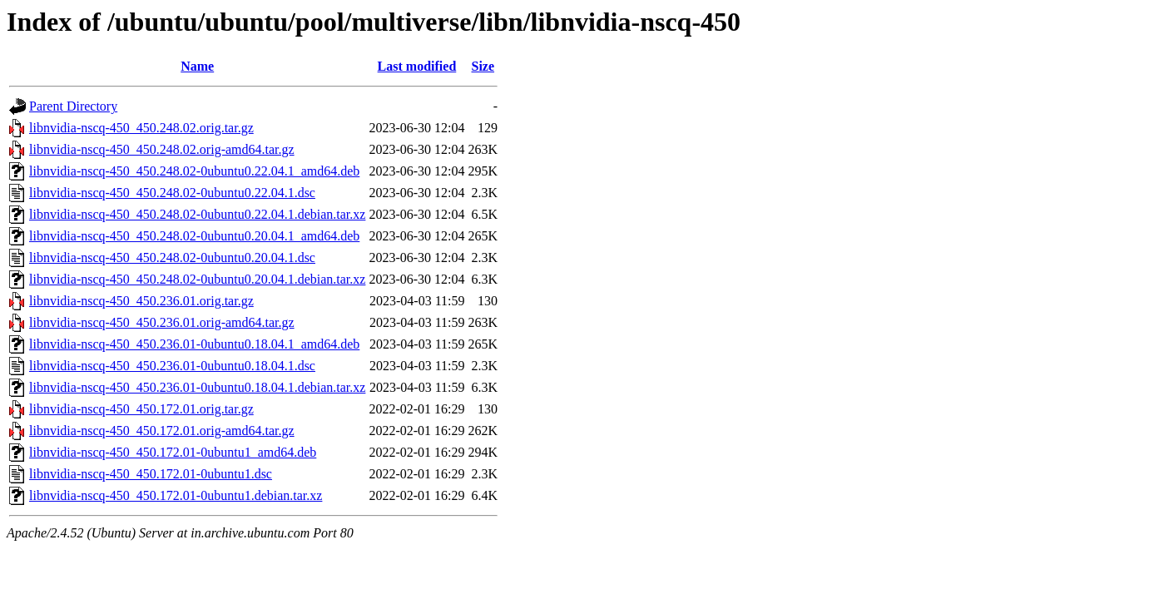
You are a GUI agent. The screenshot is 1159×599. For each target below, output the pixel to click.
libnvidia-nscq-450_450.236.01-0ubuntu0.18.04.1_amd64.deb (194, 344)
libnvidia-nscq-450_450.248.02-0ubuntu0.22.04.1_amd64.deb (194, 171)
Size (483, 66)
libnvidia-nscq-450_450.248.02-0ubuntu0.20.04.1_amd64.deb (194, 236)
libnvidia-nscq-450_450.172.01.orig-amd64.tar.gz (162, 430)
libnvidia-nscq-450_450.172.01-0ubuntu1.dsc (150, 474)
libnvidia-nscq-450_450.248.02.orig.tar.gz (141, 128)
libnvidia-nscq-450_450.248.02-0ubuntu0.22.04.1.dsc (172, 193)
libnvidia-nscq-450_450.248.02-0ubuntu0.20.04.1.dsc (172, 257)
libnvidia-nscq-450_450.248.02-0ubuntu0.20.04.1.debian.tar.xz (197, 279)
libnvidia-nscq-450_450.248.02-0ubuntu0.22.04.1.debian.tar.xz (197, 214)
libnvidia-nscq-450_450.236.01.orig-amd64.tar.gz (162, 322)
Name (197, 66)
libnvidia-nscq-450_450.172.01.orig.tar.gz (141, 409)
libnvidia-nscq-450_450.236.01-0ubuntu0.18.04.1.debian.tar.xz (197, 387)
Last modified (417, 66)
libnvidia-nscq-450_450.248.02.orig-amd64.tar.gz (162, 149)
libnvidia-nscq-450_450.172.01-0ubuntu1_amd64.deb (172, 452)
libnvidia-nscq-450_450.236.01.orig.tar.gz (141, 301)
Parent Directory (73, 106)
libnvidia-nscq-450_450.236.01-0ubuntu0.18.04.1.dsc (172, 366)
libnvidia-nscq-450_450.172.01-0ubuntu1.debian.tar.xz (175, 495)
